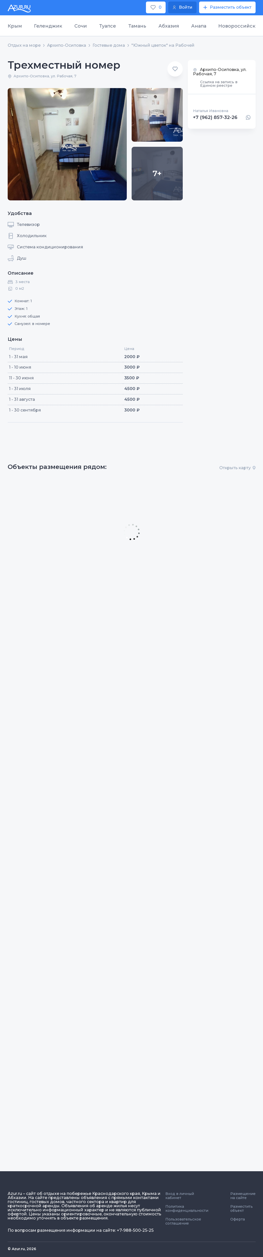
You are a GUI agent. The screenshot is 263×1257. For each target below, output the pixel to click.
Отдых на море (24, 45)
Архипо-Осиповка (66, 45)
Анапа (198, 26)
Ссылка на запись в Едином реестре (218, 83)
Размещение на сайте (243, 1195)
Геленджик (48, 26)
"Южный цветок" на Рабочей (163, 45)
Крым (15, 26)
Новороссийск (236, 26)
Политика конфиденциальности (186, 1208)
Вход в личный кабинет (179, 1195)
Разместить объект (241, 1208)
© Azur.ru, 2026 (22, 1249)
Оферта (237, 1219)
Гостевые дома (109, 45)
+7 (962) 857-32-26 (215, 117)
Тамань (137, 26)
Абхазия (168, 26)
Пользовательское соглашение (183, 1221)
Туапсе (107, 26)
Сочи (80, 26)
